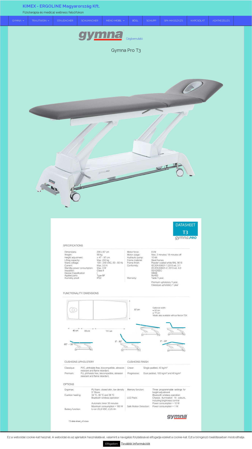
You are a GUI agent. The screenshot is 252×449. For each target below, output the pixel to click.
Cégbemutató (134, 46)
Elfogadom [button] (111, 443)
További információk (135, 443)
